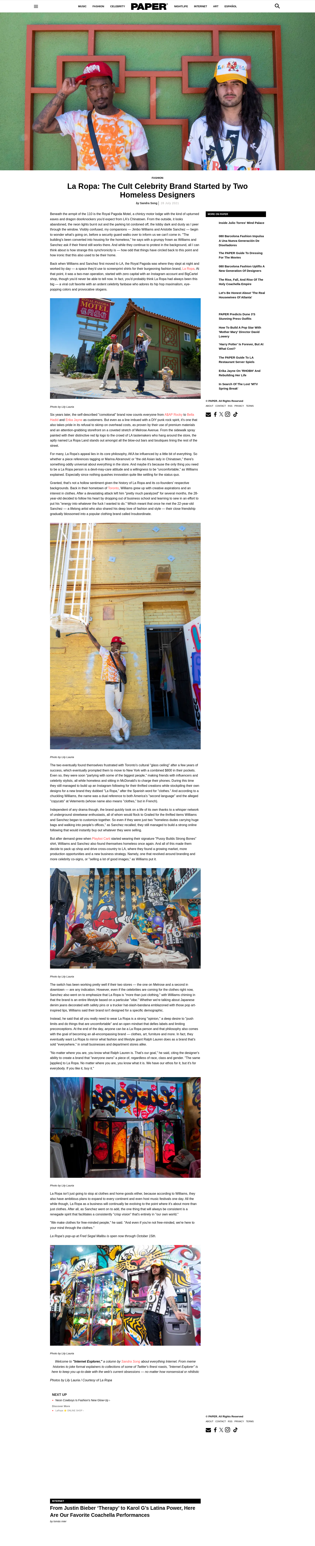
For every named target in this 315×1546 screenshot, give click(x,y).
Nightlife (181, 6)
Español (230, 6)
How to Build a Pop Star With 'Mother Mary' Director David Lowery (240, 332)
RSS (230, 406)
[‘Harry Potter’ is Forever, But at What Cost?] (212, 347)
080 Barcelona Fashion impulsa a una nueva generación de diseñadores (241, 240)
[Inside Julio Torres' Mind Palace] (212, 226)
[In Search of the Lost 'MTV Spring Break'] (212, 387)
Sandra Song (148, 203)
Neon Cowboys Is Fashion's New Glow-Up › (82, 1400)
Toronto (113, 488)
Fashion (98, 6)
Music (82, 6)
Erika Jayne (73, 420)
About (209, 406)
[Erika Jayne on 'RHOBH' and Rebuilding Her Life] (212, 374)
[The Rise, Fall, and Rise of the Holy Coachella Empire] (212, 282)
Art (216, 6)
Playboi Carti (101, 838)
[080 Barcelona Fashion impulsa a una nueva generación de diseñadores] (212, 239)
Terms (250, 406)
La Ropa (188, 268)
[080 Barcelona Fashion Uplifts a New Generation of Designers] (212, 269)
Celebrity (117, 6)
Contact (220, 406)
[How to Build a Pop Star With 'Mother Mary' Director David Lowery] (212, 330)
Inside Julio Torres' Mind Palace (241, 222)
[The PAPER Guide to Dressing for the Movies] (212, 256)
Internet (200, 6)
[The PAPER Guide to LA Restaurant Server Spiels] (212, 360)
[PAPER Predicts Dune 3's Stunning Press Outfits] (212, 317)
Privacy (239, 406)
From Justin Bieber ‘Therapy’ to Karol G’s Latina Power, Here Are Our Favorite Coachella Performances (122, 1511)
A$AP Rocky (174, 414)
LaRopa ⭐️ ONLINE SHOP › (69, 1410)
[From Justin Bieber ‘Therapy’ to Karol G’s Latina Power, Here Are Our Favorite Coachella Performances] (125, 1461)
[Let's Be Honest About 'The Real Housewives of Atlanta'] (212, 296)
